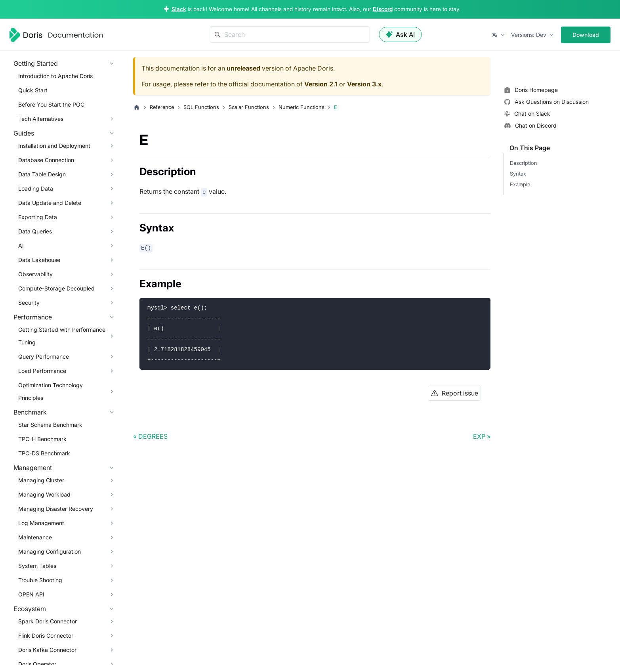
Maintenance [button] (35, 537)
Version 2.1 (321, 84)
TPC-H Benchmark (42, 439)
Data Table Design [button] (42, 174)
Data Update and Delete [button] (49, 202)
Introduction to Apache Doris (55, 76)
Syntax (518, 174)
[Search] (289, 34)
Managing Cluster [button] (41, 480)
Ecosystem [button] (29, 609)
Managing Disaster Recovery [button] (55, 508)
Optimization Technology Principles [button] (50, 391)
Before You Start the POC (51, 104)
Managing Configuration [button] (49, 551)
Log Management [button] (41, 523)
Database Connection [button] (46, 160)
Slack (179, 9)
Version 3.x (364, 84)
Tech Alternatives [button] (40, 118)
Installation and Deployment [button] (54, 145)
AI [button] (21, 245)
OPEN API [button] (31, 594)
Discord (383, 9)
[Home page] (136, 107)
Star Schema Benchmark (50, 424)
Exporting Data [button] (37, 217)
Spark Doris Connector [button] (47, 621)
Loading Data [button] (35, 188)
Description (523, 163)
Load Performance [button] (42, 370)
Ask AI (400, 34)
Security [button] (29, 302)
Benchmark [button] (30, 412)
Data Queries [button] (35, 231)
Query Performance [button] (43, 356)
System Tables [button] (37, 565)
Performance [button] (32, 317)
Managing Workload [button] (44, 494)
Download (585, 34)
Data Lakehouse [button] (39, 259)
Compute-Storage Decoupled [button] (56, 288)
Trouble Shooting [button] (40, 580)
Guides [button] (23, 133)
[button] (499, 35)
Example (520, 184)
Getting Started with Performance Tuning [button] (61, 336)
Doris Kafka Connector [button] (47, 649)
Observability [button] (35, 274)
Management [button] (32, 468)
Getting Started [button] (35, 63)
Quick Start (33, 90)
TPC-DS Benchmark (44, 453)
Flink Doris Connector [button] (45, 635)
